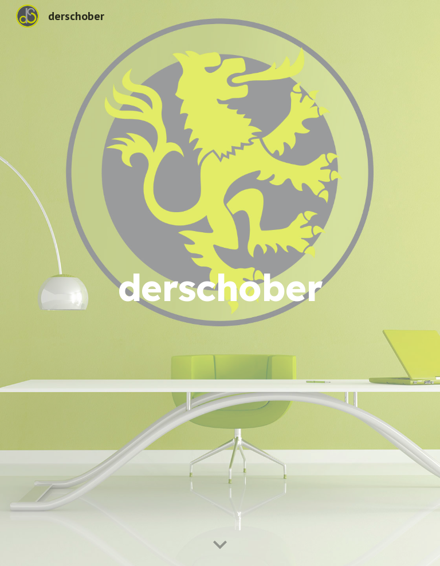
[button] (220, 545)
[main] (219, 283)
